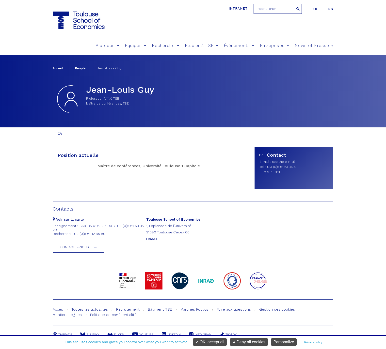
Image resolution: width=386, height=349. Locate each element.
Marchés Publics (194, 309)
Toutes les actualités (89, 309)
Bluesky (89, 334)
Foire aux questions (234, 309)
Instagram (200, 334)
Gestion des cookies (277, 309)
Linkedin (171, 334)
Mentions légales (67, 315)
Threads (62, 334)
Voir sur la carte (68, 219)
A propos (107, 45)
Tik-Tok (228, 334)
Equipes (135, 45)
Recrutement (128, 309)
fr (315, 9)
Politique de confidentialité (113, 315)
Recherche (165, 45)
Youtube (142, 334)
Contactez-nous (74, 247)
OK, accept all (209, 342)
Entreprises (274, 45)
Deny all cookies (248, 342)
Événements (239, 45)
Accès (58, 309)
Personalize (283, 342)
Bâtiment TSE (160, 309)
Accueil (58, 68)
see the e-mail (283, 162)
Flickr (116, 334)
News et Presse (314, 45)
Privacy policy (313, 342)
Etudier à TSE (201, 45)
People (80, 68)
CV (60, 134)
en (330, 9)
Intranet (238, 8)
